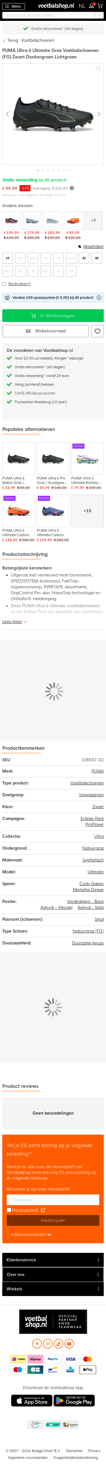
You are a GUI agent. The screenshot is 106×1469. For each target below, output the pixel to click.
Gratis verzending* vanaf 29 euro (42, 376)
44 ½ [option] (7, 271)
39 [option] (7, 258)
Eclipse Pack (92, 818)
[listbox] (53, 264)
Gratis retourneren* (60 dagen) (57, 29)
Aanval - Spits (90, 907)
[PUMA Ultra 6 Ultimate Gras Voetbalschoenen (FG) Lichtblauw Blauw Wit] (52, 225)
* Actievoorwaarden (29, 1234)
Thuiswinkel (70, 1425)
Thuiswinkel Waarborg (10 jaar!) (41, 402)
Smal (99, 919)
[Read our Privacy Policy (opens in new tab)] (43, 1210)
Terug (12, 40)
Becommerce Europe (35, 1425)
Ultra (99, 836)
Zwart (98, 806)
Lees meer (12, 621)
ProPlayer (94, 824)
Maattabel (93, 246)
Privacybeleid (25, 1210)
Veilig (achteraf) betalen (34, 384)
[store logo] (53, 5)
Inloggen (92, 5)
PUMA (98, 771)
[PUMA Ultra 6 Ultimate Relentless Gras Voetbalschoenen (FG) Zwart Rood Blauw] (11, 225)
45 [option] (20, 271)
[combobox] (53, 15)
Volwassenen (91, 794)
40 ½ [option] (33, 258)
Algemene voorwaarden (27, 1457)
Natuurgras (93, 848)
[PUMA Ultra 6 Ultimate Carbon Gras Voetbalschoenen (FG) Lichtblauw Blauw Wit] (32, 225)
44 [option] (97, 258)
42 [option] (58, 258)
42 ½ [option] (71, 258)
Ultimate (96, 871)
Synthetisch (93, 860)
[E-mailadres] (53, 1199)
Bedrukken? (19, 283)
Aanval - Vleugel (56, 907)
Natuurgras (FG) (88, 931)
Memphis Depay (88, 889)
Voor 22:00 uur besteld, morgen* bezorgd (49, 358)
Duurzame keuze (88, 943)
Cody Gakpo (91, 883)
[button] (82, 6)
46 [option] (33, 271)
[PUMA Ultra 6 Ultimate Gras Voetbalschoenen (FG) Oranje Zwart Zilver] (73, 225)
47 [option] (58, 271)
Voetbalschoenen (37, 40)
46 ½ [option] (45, 271)
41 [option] (46, 258)
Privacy (94, 1451)
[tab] (53, 1260)
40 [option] (20, 258)
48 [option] (71, 271)
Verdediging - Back (85, 901)
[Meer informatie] (72, 187)
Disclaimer (74, 1451)
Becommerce (52, 1425)
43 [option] (84, 258)
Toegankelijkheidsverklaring (75, 1457)
